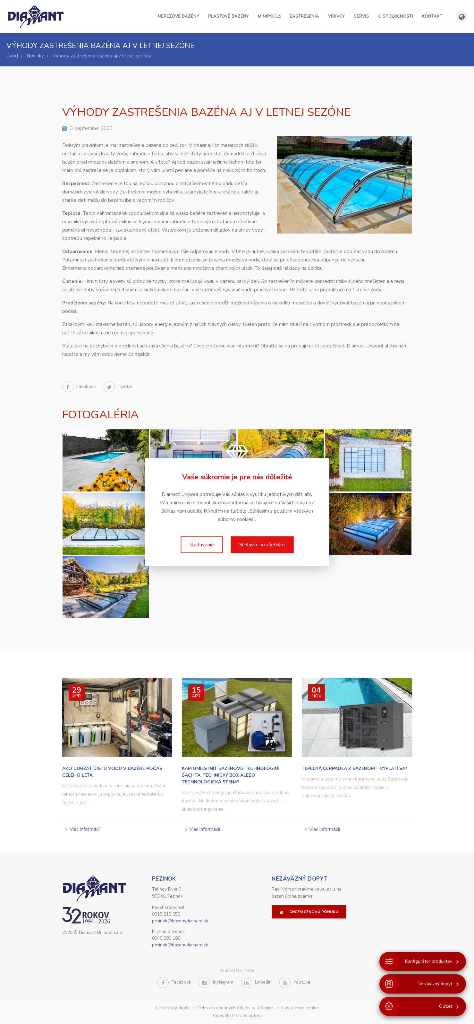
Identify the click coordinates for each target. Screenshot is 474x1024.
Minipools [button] (270, 16)
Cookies (266, 1008)
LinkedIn (256, 982)
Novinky (35, 56)
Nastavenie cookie (300, 1008)
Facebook (79, 386)
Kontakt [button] (432, 16)
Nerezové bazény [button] (178, 16)
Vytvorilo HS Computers (237, 1015)
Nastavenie (201, 545)
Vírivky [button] (336, 16)
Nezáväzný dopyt (299, 879)
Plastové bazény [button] (228, 16)
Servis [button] (361, 16)
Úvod (12, 56)
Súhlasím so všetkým (262, 545)
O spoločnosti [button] (395, 16)
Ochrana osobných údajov (224, 1008)
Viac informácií (85, 829)
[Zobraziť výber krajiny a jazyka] (461, 17)
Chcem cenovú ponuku (309, 911)
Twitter (118, 386)
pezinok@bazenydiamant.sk (180, 921)
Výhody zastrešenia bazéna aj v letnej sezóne (102, 56)
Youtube (294, 982)
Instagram (216, 982)
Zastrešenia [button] (304, 16)
